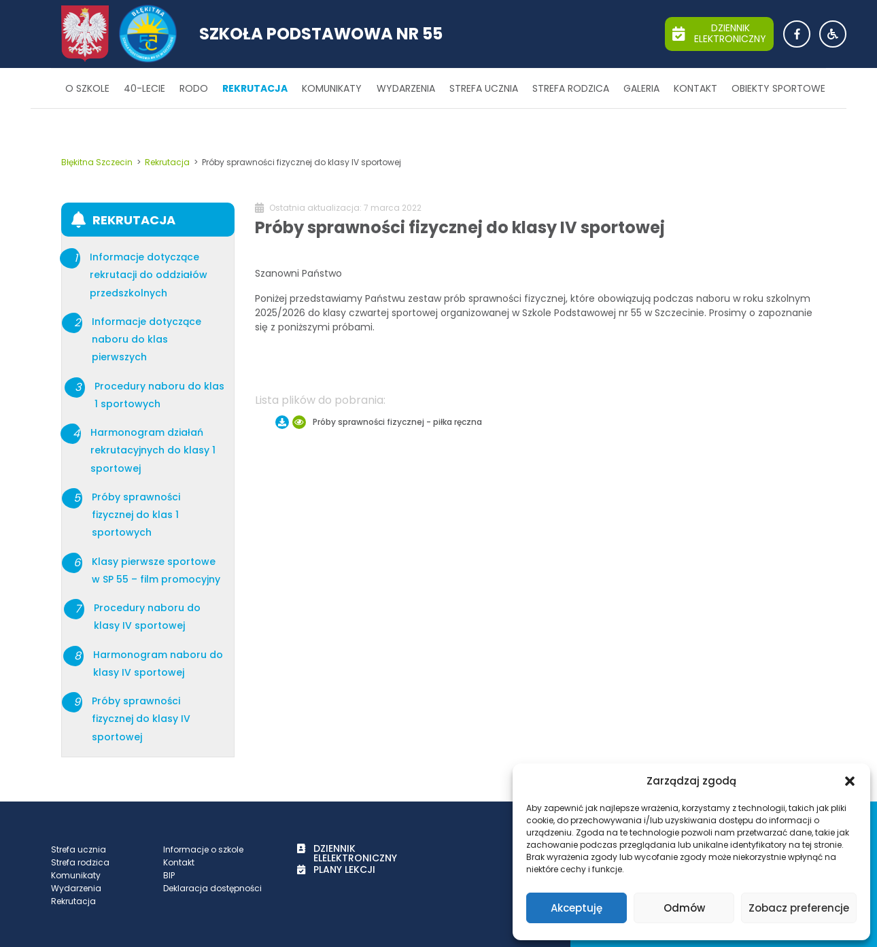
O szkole (87, 88)
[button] (850, 781)
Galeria (641, 88)
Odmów (684, 908)
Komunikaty (332, 88)
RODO (193, 88)
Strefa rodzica (570, 88)
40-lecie (144, 88)
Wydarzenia (406, 88)
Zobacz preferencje (799, 908)
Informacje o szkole (203, 849)
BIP (169, 875)
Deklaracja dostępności (212, 888)
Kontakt (695, 88)
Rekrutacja (255, 88)
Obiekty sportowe (778, 88)
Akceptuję (576, 908)
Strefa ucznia (483, 88)
